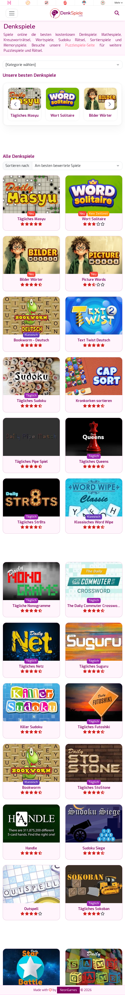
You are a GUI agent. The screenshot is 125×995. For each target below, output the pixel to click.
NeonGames (68, 990)
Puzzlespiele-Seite (80, 45)
